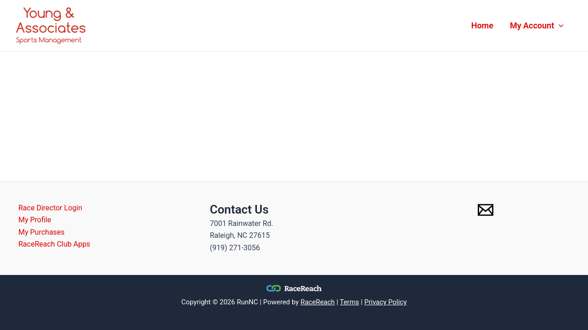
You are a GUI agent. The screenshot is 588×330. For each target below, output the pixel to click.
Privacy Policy (385, 302)
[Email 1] (485, 210)
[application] (559, 25)
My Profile (34, 219)
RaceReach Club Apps (54, 244)
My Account (537, 25)
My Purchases (41, 232)
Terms (349, 302)
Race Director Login (50, 208)
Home (482, 25)
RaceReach (317, 302)
